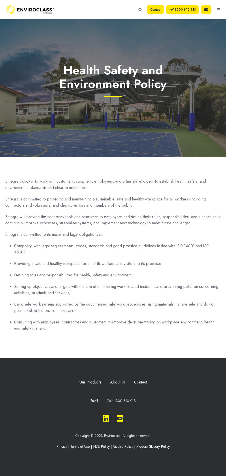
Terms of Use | (81, 446)
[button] (140, 10)
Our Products (90, 382)
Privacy (61, 446)
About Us (118, 382)
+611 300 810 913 (182, 9)
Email (94, 400)
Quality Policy (123, 446)
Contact (155, 9)
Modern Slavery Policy (153, 446)
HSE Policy (101, 446)
